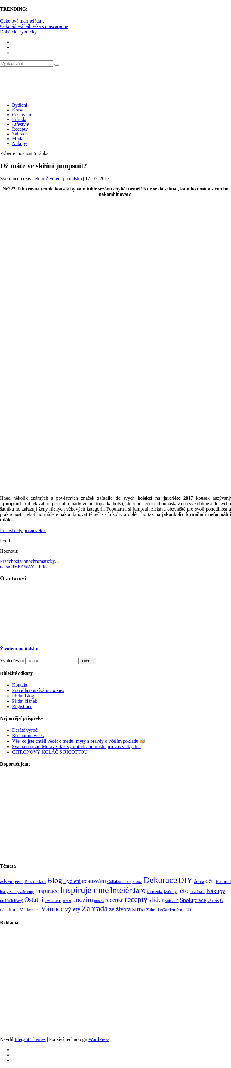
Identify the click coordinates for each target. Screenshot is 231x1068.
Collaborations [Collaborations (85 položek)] (119, 881)
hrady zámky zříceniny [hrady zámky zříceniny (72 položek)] (17, 892)
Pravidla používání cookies (38, 690)
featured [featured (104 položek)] (223, 881)
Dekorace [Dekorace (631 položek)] (160, 880)
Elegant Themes (29, 1039)
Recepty (20, 129)
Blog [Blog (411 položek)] (54, 880)
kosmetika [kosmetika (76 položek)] (155, 892)
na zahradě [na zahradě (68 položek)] (197, 892)
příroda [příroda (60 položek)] (99, 901)
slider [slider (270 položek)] (156, 899)
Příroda (19, 119)
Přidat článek (24, 701)
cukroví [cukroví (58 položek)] (137, 882)
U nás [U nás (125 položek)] (213, 900)
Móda (17, 138)
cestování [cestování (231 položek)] (94, 880)
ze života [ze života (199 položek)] (120, 909)
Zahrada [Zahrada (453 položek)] (95, 908)
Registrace (22, 706)
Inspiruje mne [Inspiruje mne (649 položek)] (84, 890)
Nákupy (19, 143)
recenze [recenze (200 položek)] (114, 900)
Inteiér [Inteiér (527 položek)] (121, 890)
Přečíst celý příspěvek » (23, 530)
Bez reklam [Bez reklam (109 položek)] (35, 881)
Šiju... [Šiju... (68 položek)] (180, 910)
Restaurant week (28, 735)
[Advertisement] (115, 252)
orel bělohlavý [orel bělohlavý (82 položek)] (11, 900)
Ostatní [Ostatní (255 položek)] (34, 899)
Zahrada (20, 133)
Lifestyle (20, 124)
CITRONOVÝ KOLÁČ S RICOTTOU (50, 751)
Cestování (21, 114)
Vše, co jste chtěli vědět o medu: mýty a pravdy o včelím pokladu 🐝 (79, 741)
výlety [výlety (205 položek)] (72, 909)
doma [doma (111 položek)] (199, 881)
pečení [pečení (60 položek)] (67, 901)
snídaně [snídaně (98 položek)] (171, 900)
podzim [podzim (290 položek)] (82, 899)
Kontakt (20, 684)
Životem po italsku (63, 178)
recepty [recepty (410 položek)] (136, 899)
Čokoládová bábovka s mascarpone (34, 26)
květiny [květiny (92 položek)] (170, 891)
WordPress (98, 1039)
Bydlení (19, 105)
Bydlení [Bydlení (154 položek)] (72, 881)
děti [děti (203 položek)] (210, 881)
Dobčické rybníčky (18, 31)
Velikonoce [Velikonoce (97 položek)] (30, 909)
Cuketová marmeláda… (23, 20)
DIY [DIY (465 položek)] (185, 880)
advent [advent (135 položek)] (7, 881)
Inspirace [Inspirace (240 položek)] (47, 890)
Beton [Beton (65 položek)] (19, 882)
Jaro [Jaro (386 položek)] (139, 890)
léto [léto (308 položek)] (183, 890)
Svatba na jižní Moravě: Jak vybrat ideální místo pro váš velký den (76, 746)
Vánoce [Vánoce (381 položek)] (52, 909)
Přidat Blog (23, 695)
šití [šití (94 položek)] (188, 909)
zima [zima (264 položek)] (138, 909)
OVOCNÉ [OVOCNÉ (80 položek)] (53, 900)
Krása (17, 109)
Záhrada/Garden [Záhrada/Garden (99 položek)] (160, 909)
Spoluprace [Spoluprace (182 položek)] (193, 900)
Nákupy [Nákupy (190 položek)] (215, 890)
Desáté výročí (25, 730)
